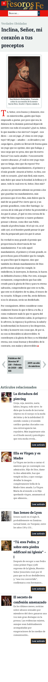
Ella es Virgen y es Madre (26, 455)
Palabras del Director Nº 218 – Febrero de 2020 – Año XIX (15, 364)
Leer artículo (38, 445)
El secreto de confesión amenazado (29, 599)
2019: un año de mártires (34, 364)
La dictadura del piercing (25, 396)
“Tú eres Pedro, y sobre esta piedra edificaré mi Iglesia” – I (29, 549)
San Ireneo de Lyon (27, 512)
